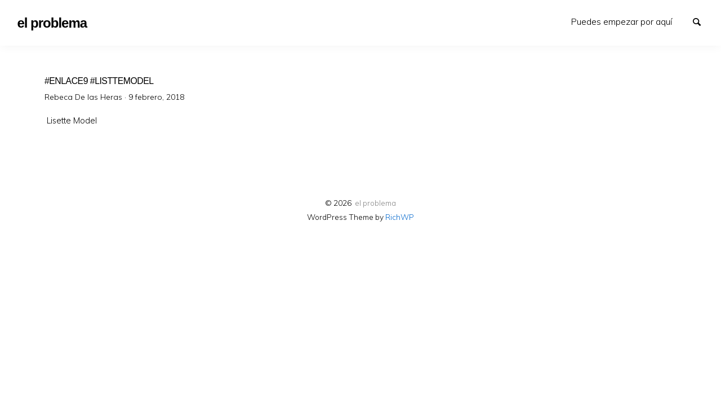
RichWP (399, 217)
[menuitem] (621, 22)
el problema (375, 203)
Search (702, 21)
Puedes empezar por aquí (621, 21)
